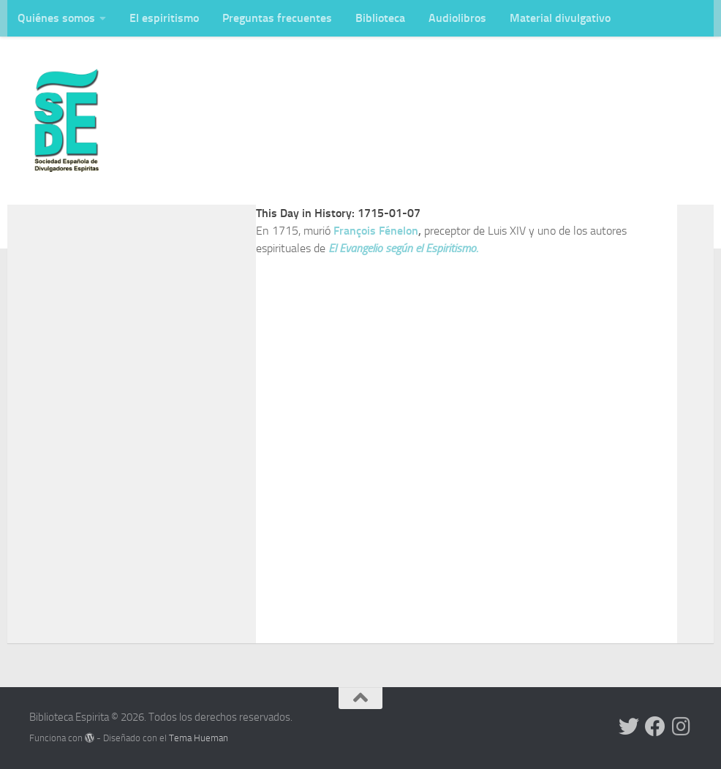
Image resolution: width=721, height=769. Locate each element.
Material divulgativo (560, 18)
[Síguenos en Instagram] (681, 726)
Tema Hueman (198, 737)
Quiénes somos (56, 18)
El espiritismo (164, 18)
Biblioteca (380, 18)
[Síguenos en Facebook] (655, 726)
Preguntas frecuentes (277, 18)
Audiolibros (457, 18)
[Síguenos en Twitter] (629, 726)
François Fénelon (375, 231)
